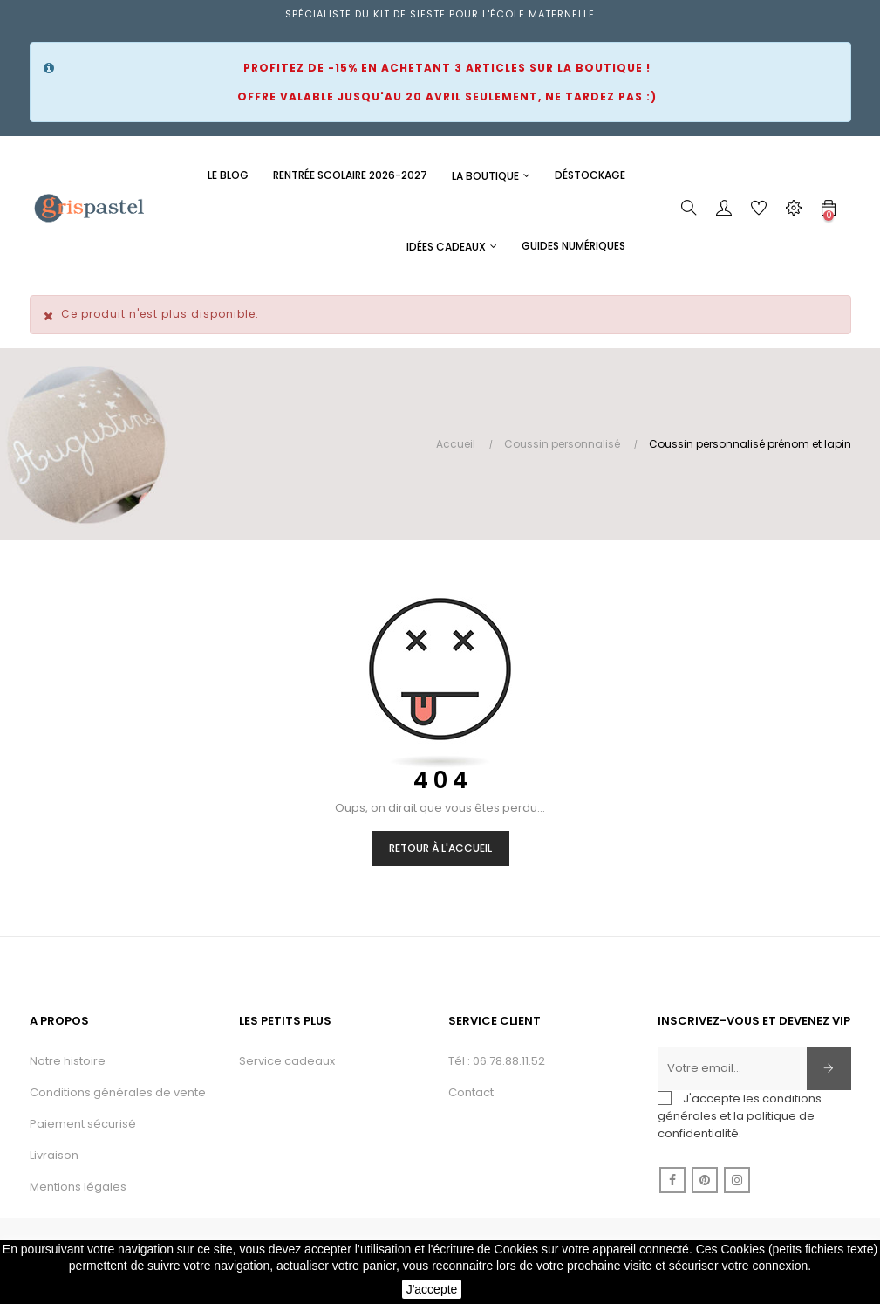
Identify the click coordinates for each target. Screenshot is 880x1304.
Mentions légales (78, 1186)
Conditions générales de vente (118, 1092)
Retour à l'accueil (440, 848)
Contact (471, 1092)
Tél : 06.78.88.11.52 (496, 1061)
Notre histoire (68, 1061)
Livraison (54, 1155)
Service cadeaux (287, 1061)
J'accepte (432, 1289)
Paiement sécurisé (83, 1123)
